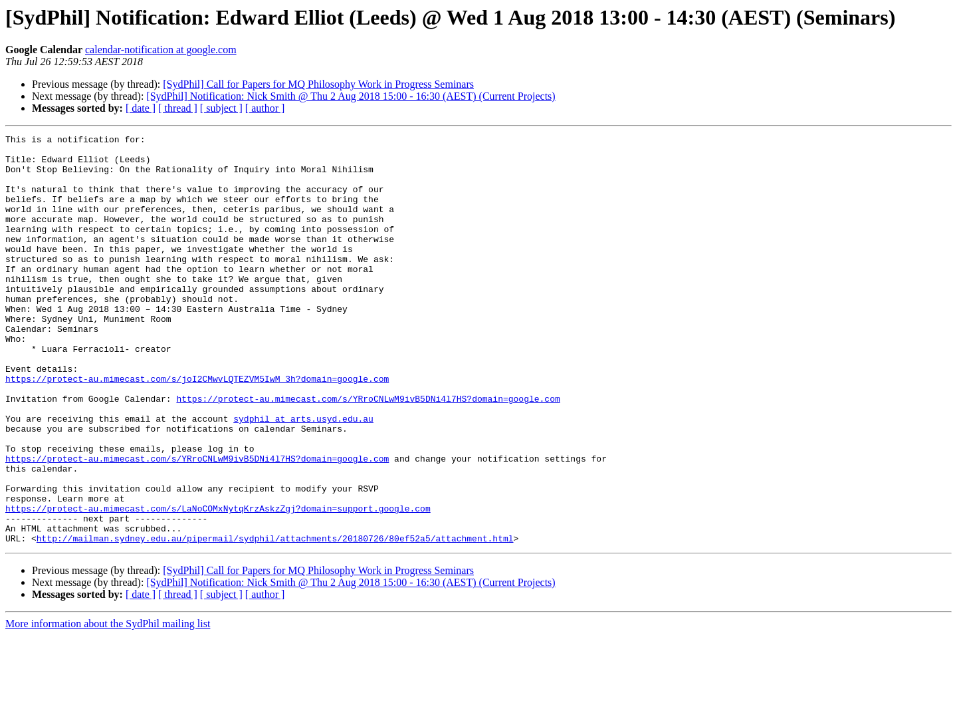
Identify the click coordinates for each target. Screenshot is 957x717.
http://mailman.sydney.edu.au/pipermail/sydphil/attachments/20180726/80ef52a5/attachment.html (275, 620)
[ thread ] (177, 108)
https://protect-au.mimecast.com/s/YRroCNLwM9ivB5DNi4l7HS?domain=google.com (368, 452)
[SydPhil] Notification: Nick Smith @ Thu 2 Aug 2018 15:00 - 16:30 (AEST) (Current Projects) (350, 96)
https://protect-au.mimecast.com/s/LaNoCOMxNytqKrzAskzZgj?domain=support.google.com (218, 584)
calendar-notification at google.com (161, 49)
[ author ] (265, 108)
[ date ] (141, 108)
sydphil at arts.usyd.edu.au (303, 476)
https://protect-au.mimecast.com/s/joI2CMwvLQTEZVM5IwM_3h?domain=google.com (197, 428)
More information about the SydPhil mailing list (107, 705)
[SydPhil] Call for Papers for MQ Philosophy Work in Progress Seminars (318, 84)
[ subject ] (221, 108)
